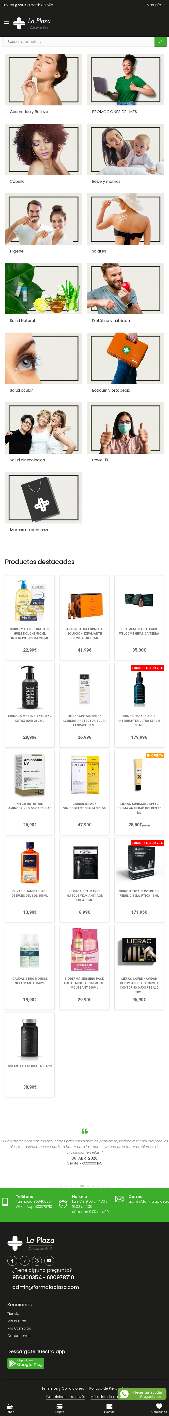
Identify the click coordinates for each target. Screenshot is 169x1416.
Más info (154, 4)
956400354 (27, 1254)
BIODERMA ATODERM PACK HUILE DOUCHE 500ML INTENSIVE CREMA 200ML (30, 610)
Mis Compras (19, 1305)
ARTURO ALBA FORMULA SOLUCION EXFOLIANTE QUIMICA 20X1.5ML (84, 610)
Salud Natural (22, 311)
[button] (61, 1163)
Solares (94, 244)
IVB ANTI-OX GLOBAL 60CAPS (30, 1043)
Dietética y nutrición (106, 311)
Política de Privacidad (108, 1365)
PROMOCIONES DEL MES (109, 112)
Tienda (13, 1290)
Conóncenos (19, 1312)
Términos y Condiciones (63, 1365)
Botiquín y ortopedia (106, 377)
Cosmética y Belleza (29, 112)
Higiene (17, 244)
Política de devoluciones (97, 1382)
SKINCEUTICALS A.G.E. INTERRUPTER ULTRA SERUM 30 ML (139, 698)
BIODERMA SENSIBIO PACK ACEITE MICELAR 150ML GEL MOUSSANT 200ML (84, 960)
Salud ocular (21, 377)
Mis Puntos (16, 1298)
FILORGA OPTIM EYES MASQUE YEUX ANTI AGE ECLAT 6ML (84, 873)
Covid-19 (95, 443)
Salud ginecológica (27, 443)
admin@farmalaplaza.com (45, 1264)
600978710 (60, 1254)
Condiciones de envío (65, 1373)
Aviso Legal (60, 1382)
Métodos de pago (107, 1373)
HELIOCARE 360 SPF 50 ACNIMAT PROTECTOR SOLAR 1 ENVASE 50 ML (84, 698)
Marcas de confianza (29, 510)
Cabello (17, 178)
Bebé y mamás (101, 178)
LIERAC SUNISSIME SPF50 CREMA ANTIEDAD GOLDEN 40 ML (139, 785)
